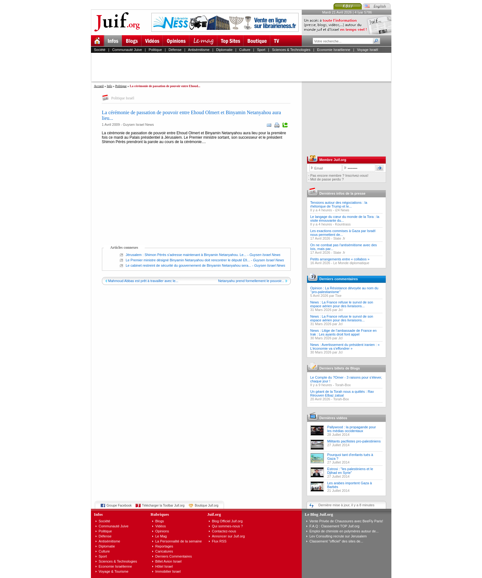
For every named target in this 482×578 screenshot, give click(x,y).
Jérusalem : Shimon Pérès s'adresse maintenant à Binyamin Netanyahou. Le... (186, 255)
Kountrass (343, 224)
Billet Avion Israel (168, 561)
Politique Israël (122, 98)
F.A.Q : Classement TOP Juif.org (335, 526)
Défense (175, 50)
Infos (98, 514)
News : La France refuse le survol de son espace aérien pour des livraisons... (341, 304)
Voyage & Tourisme (114, 571)
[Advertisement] (243, 67)
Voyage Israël (367, 50)
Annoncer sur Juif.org (228, 536)
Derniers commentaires (338, 279)
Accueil (99, 86)
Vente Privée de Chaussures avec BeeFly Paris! (346, 521)
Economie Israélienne (333, 50)
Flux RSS (219, 541)
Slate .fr (339, 238)
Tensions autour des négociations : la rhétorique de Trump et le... (338, 204)
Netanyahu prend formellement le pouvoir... (251, 281)
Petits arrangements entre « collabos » (339, 259)
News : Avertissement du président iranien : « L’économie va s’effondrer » (345, 346)
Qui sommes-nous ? (227, 526)
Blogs (159, 521)
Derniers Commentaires (173, 556)
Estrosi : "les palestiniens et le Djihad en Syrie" (350, 471)
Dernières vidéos (333, 418)
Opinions (162, 531)
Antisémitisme (198, 50)
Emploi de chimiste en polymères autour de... (344, 531)
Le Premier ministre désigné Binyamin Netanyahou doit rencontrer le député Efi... (188, 260)
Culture (244, 50)
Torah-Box (343, 385)
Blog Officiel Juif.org (227, 521)
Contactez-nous (224, 531)
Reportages (164, 546)
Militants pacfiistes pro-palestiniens (354, 441)
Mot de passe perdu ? (327, 179)
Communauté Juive (127, 50)
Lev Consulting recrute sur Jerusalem (338, 536)
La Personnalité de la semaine (178, 541)
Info (109, 86)
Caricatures (164, 551)
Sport (261, 50)
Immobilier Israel (168, 571)
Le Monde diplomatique (351, 263)
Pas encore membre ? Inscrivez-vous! (339, 175)
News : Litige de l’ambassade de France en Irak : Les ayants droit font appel (343, 332)
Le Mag (161, 536)
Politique (155, 50)
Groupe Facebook (119, 505)
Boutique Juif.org (206, 505)
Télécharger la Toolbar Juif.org (163, 505)
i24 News (342, 210)
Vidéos (160, 526)
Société (100, 50)
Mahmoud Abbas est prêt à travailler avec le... (143, 281)
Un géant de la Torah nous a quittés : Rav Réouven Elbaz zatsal (342, 393)
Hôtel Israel (164, 566)
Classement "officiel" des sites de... (336, 541)
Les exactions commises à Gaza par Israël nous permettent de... (342, 232)
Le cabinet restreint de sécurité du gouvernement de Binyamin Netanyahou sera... (188, 265)
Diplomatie (224, 50)
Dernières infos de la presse (342, 193)
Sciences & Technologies (291, 50)
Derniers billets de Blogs (339, 368)
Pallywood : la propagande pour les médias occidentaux (351, 429)
